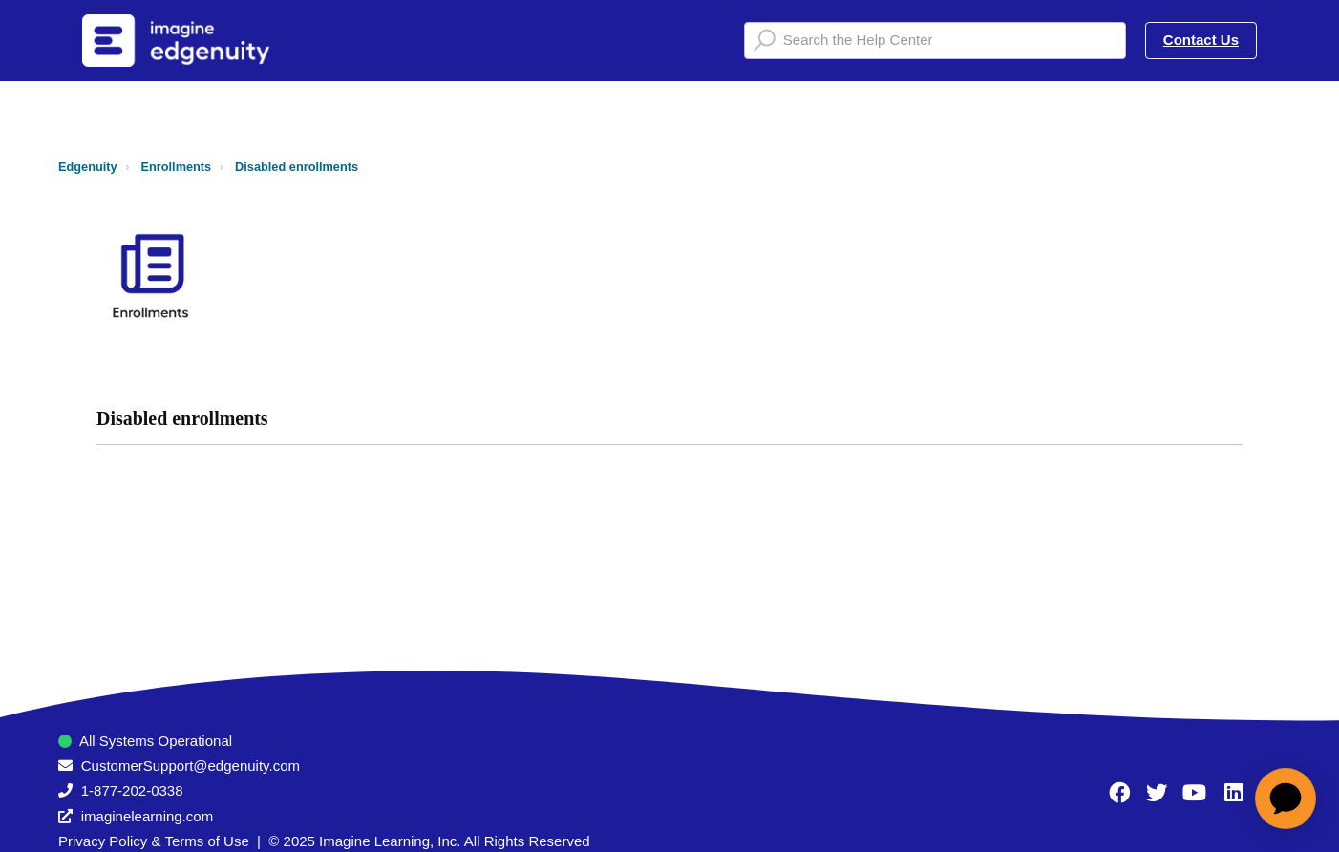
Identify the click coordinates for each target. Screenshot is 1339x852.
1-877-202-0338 (132, 790)
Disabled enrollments (296, 167)
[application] (1285, 798)
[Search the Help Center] (935, 40)
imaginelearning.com (147, 816)
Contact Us (1201, 40)
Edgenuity (87, 167)
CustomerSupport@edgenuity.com (190, 765)
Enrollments (176, 167)
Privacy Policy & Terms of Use (153, 841)
